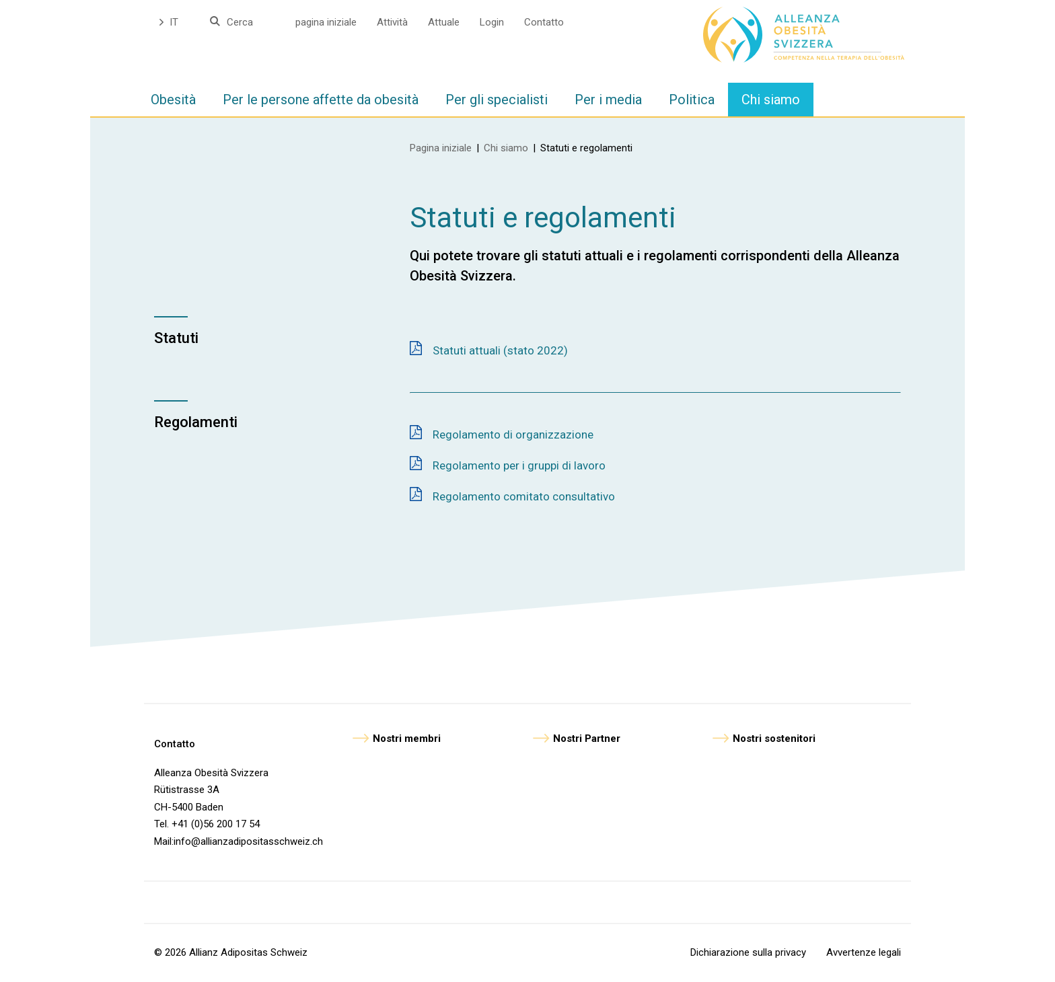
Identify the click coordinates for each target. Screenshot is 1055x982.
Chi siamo (506, 148)
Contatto (544, 22)
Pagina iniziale (441, 148)
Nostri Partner (586, 738)
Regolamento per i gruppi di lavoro (519, 465)
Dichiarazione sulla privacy (748, 952)
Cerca (240, 22)
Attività (392, 22)
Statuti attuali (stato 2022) (500, 350)
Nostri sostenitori (774, 738)
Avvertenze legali (863, 952)
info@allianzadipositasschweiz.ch (248, 841)
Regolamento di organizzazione (513, 434)
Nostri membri (407, 738)
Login (492, 22)
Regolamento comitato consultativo (524, 496)
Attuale (444, 22)
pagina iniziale (326, 22)
